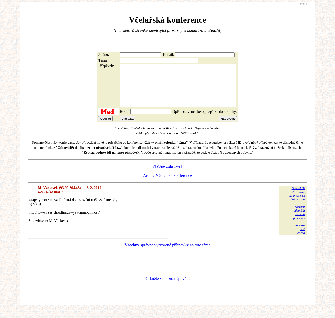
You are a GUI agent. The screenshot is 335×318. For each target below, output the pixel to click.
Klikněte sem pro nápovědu (167, 287)
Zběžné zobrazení (167, 174)
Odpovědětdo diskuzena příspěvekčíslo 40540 (297, 202)
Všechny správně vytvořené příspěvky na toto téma (168, 253)
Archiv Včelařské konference (167, 184)
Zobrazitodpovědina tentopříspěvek (299, 220)
